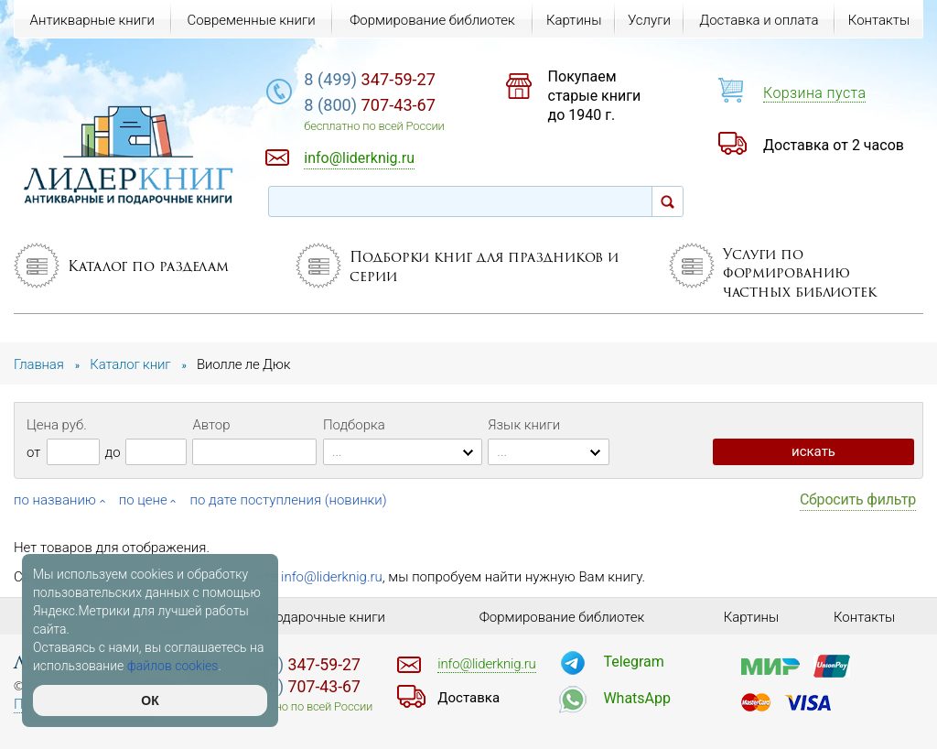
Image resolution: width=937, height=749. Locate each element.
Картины (574, 20)
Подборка (354, 425)
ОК (149, 700)
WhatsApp (637, 698)
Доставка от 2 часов (833, 145)
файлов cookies (173, 665)
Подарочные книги (325, 617)
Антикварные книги (92, 20)
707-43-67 (370, 104)
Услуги (649, 20)
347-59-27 (370, 79)
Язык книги (524, 425)
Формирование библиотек (432, 20)
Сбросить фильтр (858, 499)
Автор (211, 425)
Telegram (633, 661)
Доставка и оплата (758, 20)
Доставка (468, 697)
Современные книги (251, 20)
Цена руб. (57, 425)
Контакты (879, 20)
